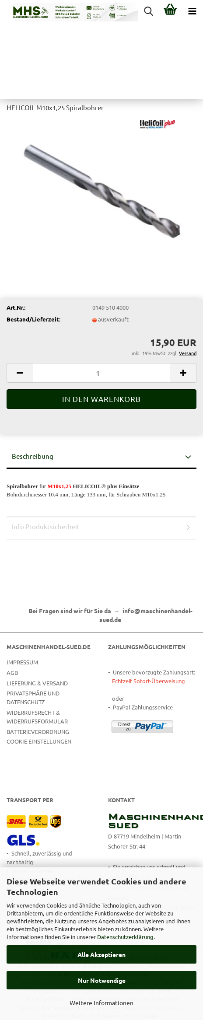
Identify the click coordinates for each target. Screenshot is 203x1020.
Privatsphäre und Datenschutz (33, 697)
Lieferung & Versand (37, 683)
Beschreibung (32, 456)
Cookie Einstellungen (39, 741)
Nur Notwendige (102, 980)
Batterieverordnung (38, 731)
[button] (20, 373)
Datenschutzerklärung (125, 936)
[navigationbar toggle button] (192, 11)
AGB (12, 672)
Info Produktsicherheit (46, 526)
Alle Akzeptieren (101, 954)
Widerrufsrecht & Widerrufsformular (37, 717)
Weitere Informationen (101, 1002)
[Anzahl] (101, 373)
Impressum (22, 662)
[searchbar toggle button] (148, 11)
